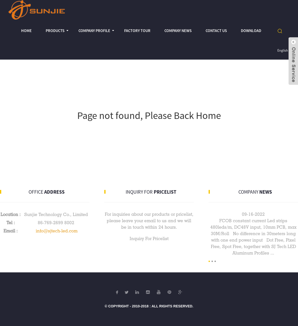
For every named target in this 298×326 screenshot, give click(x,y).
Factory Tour (137, 30)
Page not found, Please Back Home (149, 115)
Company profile (94, 30)
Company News (178, 30)
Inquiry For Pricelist (149, 238)
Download (251, 30)
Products (55, 30)
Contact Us (216, 30)
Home (26, 30)
